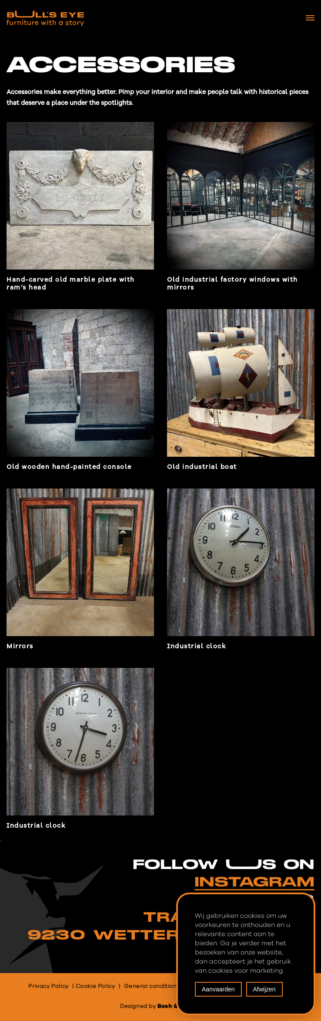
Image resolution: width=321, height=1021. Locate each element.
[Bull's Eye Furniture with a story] (45, 18)
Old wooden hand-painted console (69, 467)
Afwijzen (264, 989)
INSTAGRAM (254, 882)
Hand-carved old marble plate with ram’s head (71, 284)
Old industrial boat (202, 467)
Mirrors (20, 646)
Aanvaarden (218, 989)
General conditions (152, 986)
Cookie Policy (95, 986)
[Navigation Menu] (310, 18)
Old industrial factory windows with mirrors (232, 284)
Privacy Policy (48, 986)
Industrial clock (196, 646)
